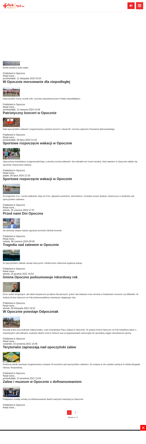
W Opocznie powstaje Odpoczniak (30, 311)
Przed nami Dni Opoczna (23, 213)
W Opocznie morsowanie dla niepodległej (36, 82)
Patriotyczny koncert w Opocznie (29, 113)
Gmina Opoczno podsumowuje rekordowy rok (40, 277)
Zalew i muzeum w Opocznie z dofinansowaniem (42, 382)
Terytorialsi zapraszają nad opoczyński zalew (39, 347)
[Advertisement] (73, 437)
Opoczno (20, 73)
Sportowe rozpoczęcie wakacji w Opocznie (37, 143)
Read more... (9, 76)
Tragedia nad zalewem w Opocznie (31, 245)
